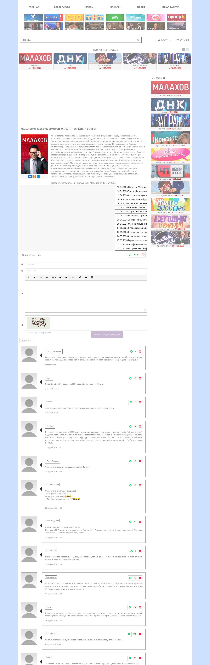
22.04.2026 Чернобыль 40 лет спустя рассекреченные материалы (131, 207)
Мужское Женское (170, 145)
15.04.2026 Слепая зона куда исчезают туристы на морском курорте (131, 195)
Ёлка (49, 607)
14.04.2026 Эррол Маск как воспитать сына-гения (131, 191)
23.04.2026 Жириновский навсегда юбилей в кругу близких (131, 212)
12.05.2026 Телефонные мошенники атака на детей (131, 244)
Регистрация (182, 40)
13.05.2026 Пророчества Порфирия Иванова (131, 248)
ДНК (70, 66)
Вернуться (28, 255)
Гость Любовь (53, 461)
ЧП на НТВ (170, 179)
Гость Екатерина (54, 351)
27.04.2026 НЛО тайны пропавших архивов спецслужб (131, 216)
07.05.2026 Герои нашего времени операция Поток (131, 240)
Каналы (116, 6)
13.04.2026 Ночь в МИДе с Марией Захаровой (131, 187)
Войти (164, 40)
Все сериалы (62, 6)
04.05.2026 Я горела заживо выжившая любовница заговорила (131, 228)
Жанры (90, 6)
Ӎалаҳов (35, 66)
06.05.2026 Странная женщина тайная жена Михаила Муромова (131, 236)
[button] (28, 277)
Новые (142, 6)
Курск (49, 378)
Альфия (50, 426)
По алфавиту (171, 6)
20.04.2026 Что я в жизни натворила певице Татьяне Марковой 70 (131, 203)
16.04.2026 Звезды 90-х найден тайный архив (131, 199)
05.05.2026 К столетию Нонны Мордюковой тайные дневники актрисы (131, 232)
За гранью (175, 66)
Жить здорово (170, 212)
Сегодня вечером (170, 229)
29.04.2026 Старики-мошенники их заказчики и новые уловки (131, 224)
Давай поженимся (170, 162)
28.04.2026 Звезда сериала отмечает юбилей (131, 220)
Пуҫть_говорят (105, 66)
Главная (34, 6)
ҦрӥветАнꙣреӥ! (139, 66)
